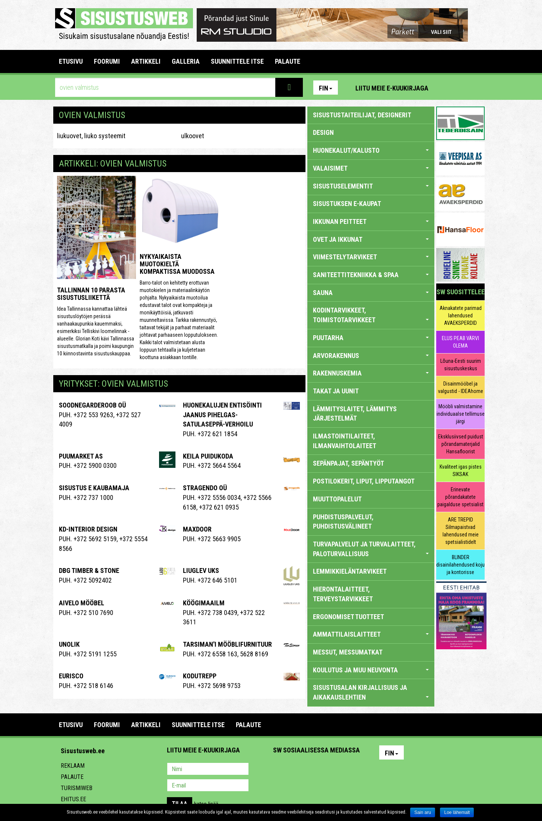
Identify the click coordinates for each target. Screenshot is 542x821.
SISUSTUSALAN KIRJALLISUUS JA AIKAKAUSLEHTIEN (371, 692)
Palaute (72, 776)
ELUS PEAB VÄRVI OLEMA (460, 342)
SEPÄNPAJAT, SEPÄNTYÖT (348, 463)
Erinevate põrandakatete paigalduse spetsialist (460, 496)
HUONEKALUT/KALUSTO (371, 150)
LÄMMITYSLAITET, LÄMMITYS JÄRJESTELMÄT (355, 413)
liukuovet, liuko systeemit (91, 136)
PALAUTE (287, 61)
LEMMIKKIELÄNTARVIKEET (350, 571)
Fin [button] (325, 88)
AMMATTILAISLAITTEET (371, 634)
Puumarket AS (81, 456)
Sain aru (422, 812)
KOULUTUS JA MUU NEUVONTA (371, 670)
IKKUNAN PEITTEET (371, 221)
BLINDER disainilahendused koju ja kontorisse (460, 564)
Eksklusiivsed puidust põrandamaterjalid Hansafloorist (460, 444)
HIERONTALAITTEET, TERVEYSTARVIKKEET (343, 594)
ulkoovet (192, 136)
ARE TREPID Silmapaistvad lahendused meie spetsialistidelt (461, 531)
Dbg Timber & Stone (89, 570)
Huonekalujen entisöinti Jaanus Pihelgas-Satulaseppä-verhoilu (222, 414)
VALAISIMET (371, 168)
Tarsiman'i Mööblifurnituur (227, 644)
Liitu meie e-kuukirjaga (391, 88)
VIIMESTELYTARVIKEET (371, 257)
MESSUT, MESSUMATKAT (348, 652)
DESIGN (323, 132)
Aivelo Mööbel (81, 603)
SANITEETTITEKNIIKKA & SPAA (371, 275)
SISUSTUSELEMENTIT (371, 186)
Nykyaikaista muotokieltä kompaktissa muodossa (177, 264)
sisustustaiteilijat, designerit (362, 115)
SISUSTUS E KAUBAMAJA (94, 488)
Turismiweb (76, 788)
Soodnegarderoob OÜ (92, 405)
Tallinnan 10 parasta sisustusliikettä (91, 293)
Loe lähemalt (457, 812)
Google (344, 770)
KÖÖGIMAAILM (204, 603)
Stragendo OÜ (205, 488)
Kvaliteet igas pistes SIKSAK (461, 470)
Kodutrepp (199, 676)
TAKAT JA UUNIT (336, 391)
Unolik (69, 644)
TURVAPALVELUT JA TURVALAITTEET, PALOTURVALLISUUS (371, 549)
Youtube (477, 87)
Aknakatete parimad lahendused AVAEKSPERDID (461, 315)
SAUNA (371, 293)
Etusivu (71, 61)
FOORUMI (107, 61)
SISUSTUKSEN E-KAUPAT (347, 203)
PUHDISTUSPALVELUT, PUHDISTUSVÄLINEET (343, 521)
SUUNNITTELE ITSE (237, 61)
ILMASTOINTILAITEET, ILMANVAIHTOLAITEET (344, 441)
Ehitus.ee (73, 799)
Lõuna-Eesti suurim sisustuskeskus (460, 364)
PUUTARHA (371, 338)
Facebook (461, 87)
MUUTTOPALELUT (337, 499)
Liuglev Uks (201, 570)
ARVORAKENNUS (371, 355)
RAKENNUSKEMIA (371, 373)
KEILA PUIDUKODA (208, 456)
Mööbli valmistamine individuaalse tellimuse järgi (461, 413)
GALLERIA (186, 61)
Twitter (328, 770)
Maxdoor (197, 529)
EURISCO (71, 676)
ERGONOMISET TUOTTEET (348, 617)
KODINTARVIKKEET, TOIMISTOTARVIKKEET (371, 315)
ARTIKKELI (146, 61)
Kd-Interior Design (88, 529)
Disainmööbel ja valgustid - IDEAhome (460, 387)
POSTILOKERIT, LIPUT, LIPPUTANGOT (364, 481)
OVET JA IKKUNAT (371, 239)
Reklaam (73, 765)
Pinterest (445, 87)
